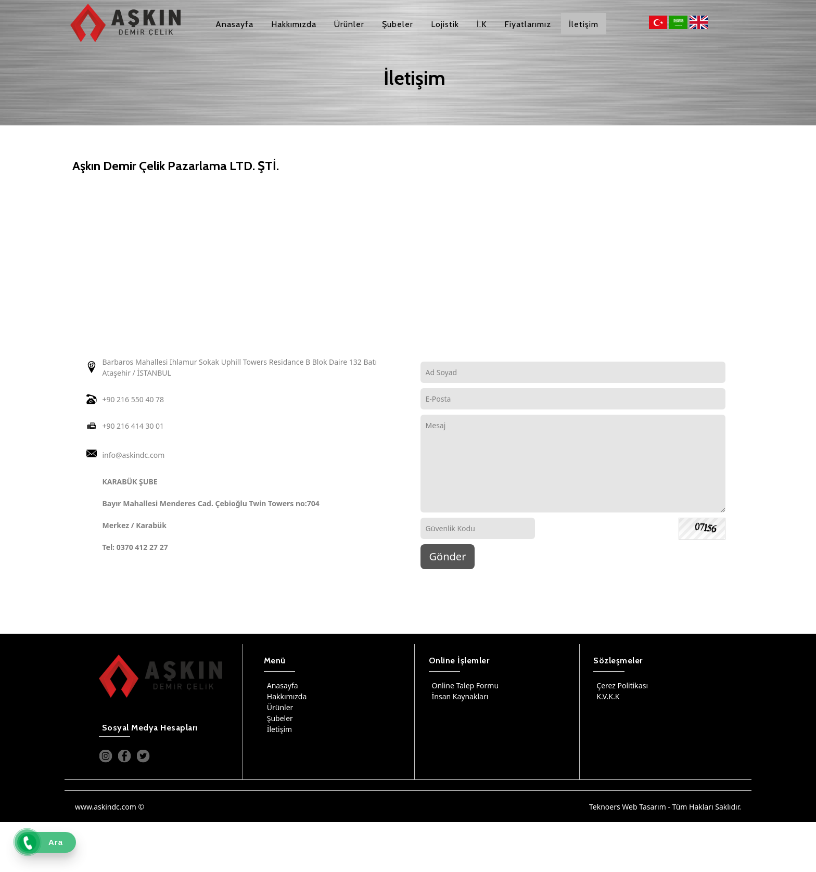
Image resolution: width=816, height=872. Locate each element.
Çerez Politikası (620, 685)
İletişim (278, 729)
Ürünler (279, 707)
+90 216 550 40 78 (133, 399)
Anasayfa (281, 685)
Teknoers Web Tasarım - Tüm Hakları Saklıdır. (665, 807)
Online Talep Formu (464, 685)
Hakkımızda (285, 696)
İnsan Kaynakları (459, 696)
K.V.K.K (606, 696)
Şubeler (278, 718)
